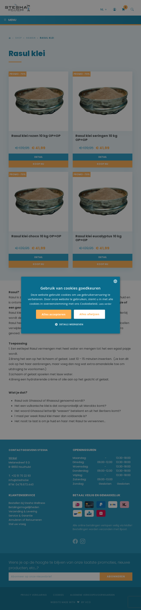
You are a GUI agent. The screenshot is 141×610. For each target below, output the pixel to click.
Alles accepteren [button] (54, 314)
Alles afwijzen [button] (89, 314)
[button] (70, 324)
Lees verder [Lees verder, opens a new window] (105, 303)
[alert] (70, 305)
